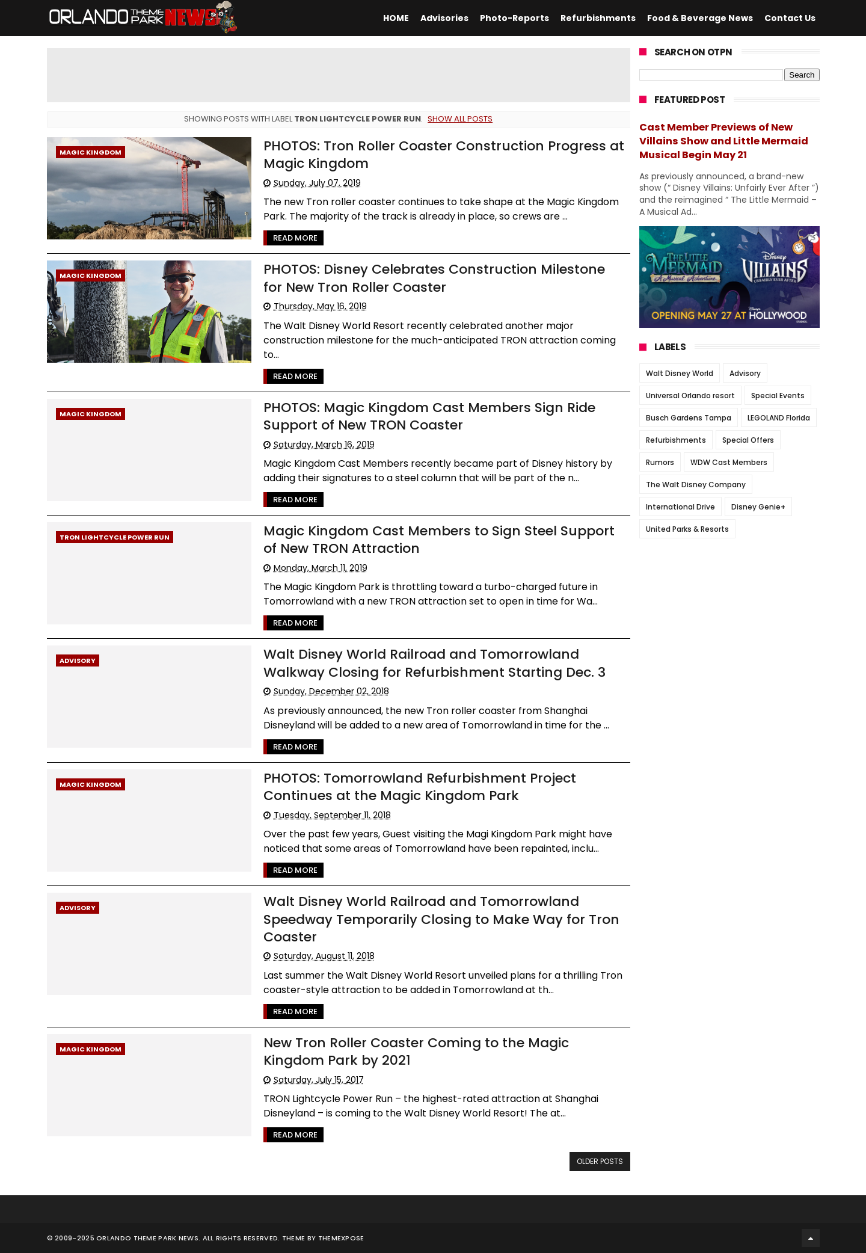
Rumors (660, 462)
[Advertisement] (338, 75)
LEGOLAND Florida (779, 418)
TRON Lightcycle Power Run (115, 537)
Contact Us (789, 18)
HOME (396, 18)
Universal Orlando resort (690, 395)
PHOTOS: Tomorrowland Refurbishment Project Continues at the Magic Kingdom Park (419, 787)
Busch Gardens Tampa (688, 418)
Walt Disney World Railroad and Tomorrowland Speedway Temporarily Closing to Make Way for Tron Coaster (441, 919)
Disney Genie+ (758, 507)
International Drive (680, 507)
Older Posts (600, 1161)
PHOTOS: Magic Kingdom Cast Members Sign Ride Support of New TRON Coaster (429, 416)
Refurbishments (598, 18)
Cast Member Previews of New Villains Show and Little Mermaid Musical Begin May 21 (723, 141)
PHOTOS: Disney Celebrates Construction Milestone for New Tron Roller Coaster (434, 278)
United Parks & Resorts (687, 529)
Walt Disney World (679, 373)
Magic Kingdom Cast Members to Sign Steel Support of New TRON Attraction (439, 540)
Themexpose (341, 1238)
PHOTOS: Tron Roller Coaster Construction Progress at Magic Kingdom (443, 155)
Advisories (444, 18)
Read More (295, 238)
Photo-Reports (514, 18)
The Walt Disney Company (696, 484)
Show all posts (460, 119)
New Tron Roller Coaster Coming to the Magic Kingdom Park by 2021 (416, 1051)
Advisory (78, 660)
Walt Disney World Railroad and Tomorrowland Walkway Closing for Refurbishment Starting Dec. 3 (434, 663)
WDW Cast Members (728, 462)
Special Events (778, 395)
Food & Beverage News (700, 18)
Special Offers (748, 440)
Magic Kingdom (90, 152)
